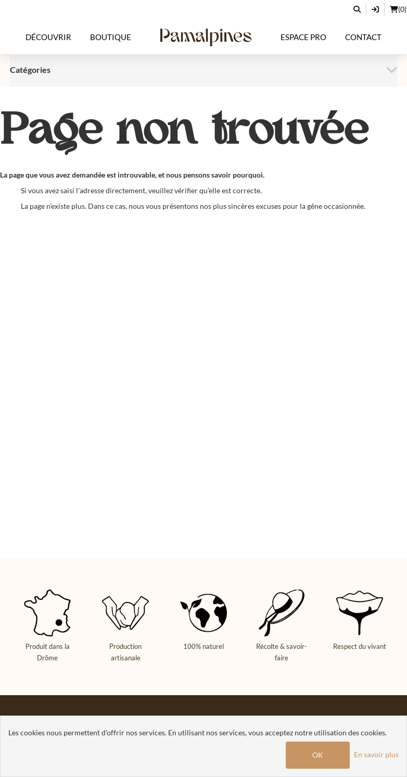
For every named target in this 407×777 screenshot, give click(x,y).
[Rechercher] (357, 9)
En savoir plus (376, 754)
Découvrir (48, 37)
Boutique (110, 37)
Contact (363, 37)
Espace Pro (303, 37)
